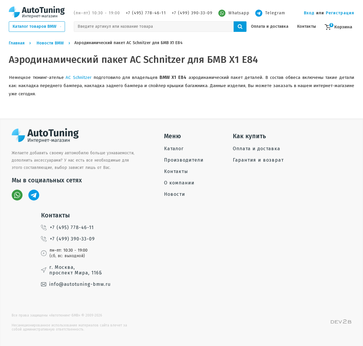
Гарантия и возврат (258, 160)
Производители (183, 160)
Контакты (306, 26)
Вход (309, 13)
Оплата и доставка (269, 26)
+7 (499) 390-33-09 (192, 13)
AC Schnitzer (79, 77)
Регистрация (340, 13)
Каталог (174, 148)
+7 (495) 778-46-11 (146, 13)
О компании (179, 183)
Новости (174, 194)
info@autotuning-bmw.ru (76, 284)
